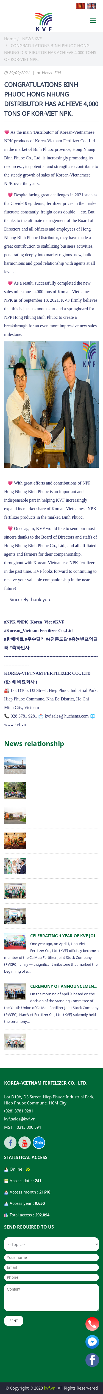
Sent (14, 1320)
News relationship (34, 743)
